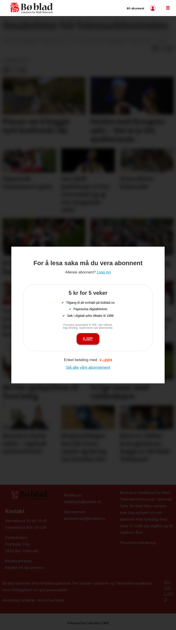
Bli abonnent (135, 8)
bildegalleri (16, 60)
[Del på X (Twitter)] (162, 48)
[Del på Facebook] (154, 48)
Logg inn (153, 8)
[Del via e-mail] (169, 48)
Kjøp (88, 339)
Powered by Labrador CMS (88, 623)
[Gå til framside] (32, 8)
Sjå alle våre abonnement (88, 367)
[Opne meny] (168, 8)
